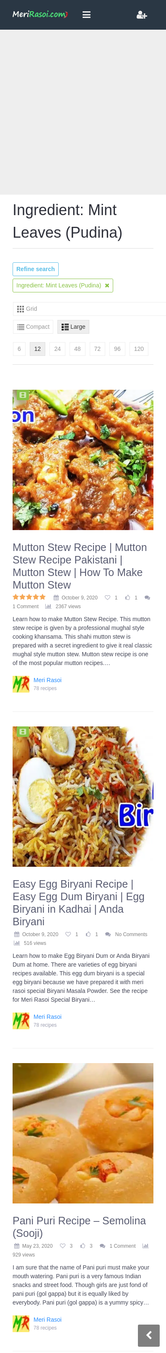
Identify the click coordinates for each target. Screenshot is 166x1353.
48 (77, 348)
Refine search (35, 269)
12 (37, 348)
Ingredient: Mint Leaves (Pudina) (62, 285)
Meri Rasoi (48, 680)
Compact (37, 326)
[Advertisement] (78, 112)
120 (139, 348)
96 (117, 348)
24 (57, 348)
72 (97, 348)
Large (78, 326)
